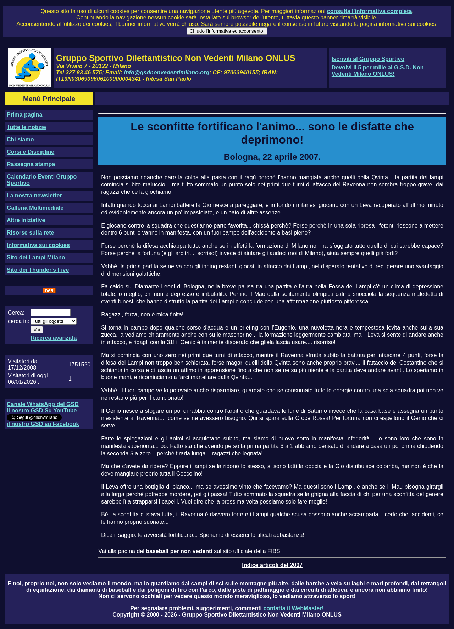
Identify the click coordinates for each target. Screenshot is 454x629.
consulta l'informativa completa (369, 11)
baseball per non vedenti (180, 551)
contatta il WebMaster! (293, 608)
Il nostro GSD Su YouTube (42, 411)
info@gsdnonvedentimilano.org (166, 72)
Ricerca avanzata (54, 338)
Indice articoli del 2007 (272, 565)
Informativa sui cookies (38, 245)
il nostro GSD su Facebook (43, 424)
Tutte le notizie (26, 127)
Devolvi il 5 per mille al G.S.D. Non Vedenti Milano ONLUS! (378, 70)
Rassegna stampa (31, 164)
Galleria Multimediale (35, 208)
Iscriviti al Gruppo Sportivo (368, 59)
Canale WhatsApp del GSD (43, 404)
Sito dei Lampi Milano (36, 257)
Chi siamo (20, 139)
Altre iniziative (26, 220)
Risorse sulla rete (30, 233)
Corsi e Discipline (30, 152)
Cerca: (16, 313)
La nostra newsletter (34, 195)
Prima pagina (24, 115)
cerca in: (18, 321)
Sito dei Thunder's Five (38, 270)
